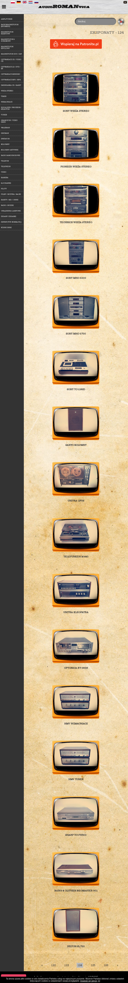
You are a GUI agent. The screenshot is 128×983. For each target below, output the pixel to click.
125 (93, 965)
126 (106, 965)
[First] (42, 965)
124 (80, 965)
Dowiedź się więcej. (88, 981)
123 (66, 965)
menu (4, 7)
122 (53, 965)
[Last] (117, 965)
